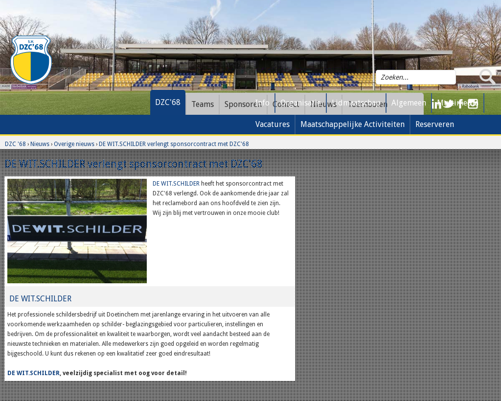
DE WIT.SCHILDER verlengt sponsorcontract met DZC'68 (174, 144)
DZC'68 (168, 102)
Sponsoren (243, 104)
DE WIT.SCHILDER (176, 183)
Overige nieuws (74, 144)
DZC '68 (15, 144)
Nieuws (39, 144)
